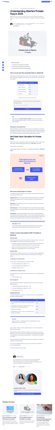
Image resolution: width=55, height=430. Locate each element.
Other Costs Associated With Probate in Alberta (21, 68)
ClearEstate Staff (31, 23)
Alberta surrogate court (21, 294)
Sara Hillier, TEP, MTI (20, 23)
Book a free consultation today (27, 393)
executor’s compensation (29, 253)
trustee (37, 273)
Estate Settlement (16, 8)
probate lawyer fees (24, 240)
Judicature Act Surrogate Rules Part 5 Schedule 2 (33, 77)
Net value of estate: (18, 102)
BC (14, 120)
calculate (13, 193)
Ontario (40, 118)
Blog (11, 8)
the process (14, 133)
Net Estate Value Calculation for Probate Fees (21, 66)
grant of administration (38, 131)
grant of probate (22, 131)
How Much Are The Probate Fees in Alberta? (20, 64)
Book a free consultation (15, 347)
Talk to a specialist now (46, 1)
